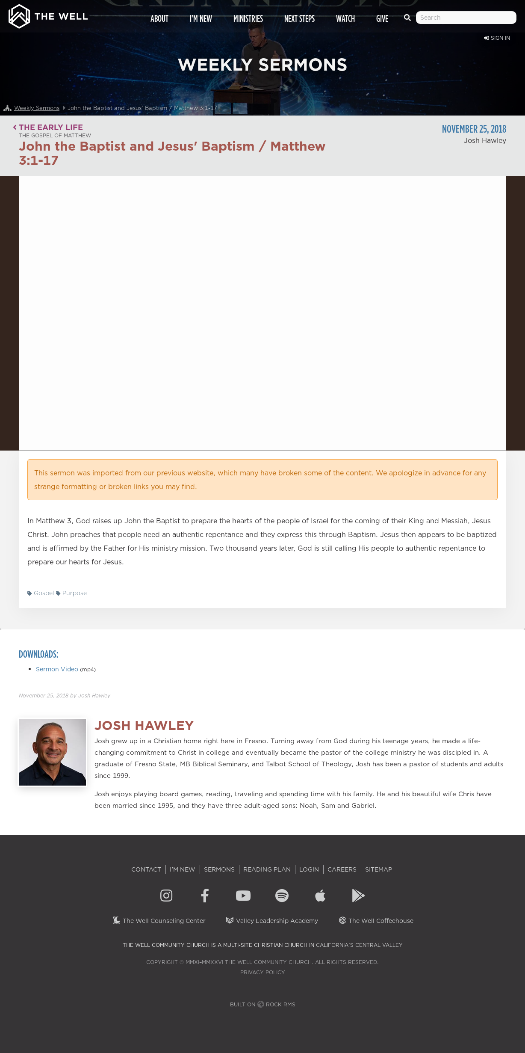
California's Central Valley (359, 945)
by (64, 695)
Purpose (71, 593)
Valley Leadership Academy (271, 921)
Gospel (40, 593)
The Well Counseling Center (159, 921)
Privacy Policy (262, 972)
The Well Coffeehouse (375, 921)
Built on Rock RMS (262, 1004)
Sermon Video (57, 669)
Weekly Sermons (36, 108)
